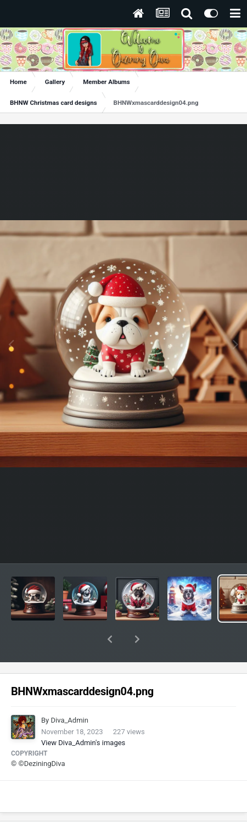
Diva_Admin (69, 720)
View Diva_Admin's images (83, 743)
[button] (110, 639)
